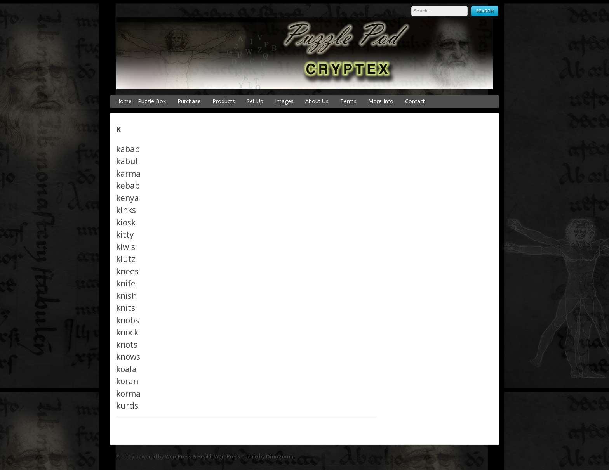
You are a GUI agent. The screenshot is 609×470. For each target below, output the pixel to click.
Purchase (189, 101)
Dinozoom (279, 456)
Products (223, 101)
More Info (380, 101)
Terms (348, 101)
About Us (317, 101)
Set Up (255, 101)
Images (284, 101)
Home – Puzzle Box (141, 101)
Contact (415, 101)
